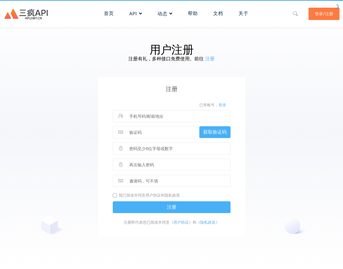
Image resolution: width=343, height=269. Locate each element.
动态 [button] (165, 13)
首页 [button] (109, 13)
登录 (222, 105)
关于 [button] (243, 13)
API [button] (135, 13)
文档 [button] (218, 13)
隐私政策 (208, 222)
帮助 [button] (193, 13)
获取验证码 (215, 131)
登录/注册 (324, 14)
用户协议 (181, 222)
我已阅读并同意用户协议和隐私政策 (149, 195)
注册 (210, 59)
